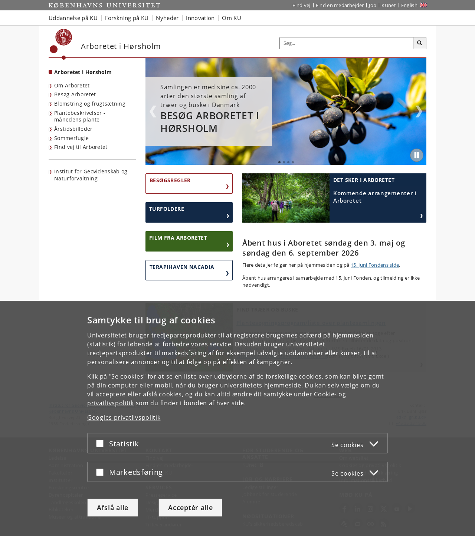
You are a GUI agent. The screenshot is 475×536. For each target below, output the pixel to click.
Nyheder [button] (167, 17)
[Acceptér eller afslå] (101, 443)
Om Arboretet (72, 85)
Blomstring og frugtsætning (89, 103)
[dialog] (237, 418)
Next (419, 111)
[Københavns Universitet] (61, 44)
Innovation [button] (200, 17)
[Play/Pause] (416, 155)
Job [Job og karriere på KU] (372, 5)
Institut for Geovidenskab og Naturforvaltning (90, 175)
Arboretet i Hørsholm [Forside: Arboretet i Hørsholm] (83, 72)
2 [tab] (284, 162)
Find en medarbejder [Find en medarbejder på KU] (340, 5)
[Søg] (419, 43)
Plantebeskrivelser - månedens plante (79, 116)
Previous (152, 111)
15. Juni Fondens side (375, 265)
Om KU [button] (231, 17)
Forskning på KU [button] (127, 17)
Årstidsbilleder (73, 128)
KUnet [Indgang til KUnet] (388, 5)
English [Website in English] (409, 5)
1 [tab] (279, 162)
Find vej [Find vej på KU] (301, 5)
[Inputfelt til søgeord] (346, 43)
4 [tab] (293, 162)
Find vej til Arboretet (81, 146)
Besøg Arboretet (75, 94)
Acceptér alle (190, 507)
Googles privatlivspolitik (124, 417)
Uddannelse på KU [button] (73, 17)
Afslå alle (112, 507)
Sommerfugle (71, 138)
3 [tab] (288, 162)
